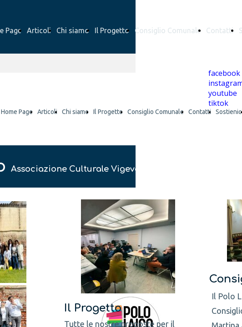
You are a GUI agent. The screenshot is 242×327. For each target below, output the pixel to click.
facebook (224, 73)
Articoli (39, 30)
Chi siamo (72, 30)
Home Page (17, 111)
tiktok (218, 103)
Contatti (219, 30)
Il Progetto (112, 30)
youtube (222, 93)
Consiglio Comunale (168, 30)
